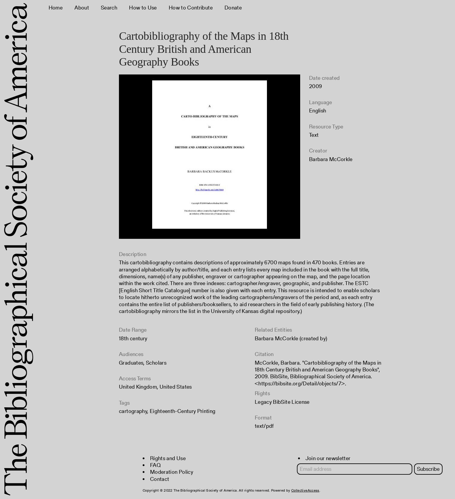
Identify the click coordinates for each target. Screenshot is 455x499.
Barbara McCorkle (331, 159)
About (81, 7)
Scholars (156, 362)
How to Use (143, 7)
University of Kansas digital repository (255, 311)
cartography (133, 411)
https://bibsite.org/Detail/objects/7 (299, 383)
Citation (264, 354)
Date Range (133, 329)
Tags (124, 402)
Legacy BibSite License (282, 402)
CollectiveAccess (305, 490)
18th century (133, 338)
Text (314, 135)
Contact (159, 479)
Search (109, 7)
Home (56, 7)
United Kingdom (138, 386)
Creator (318, 150)
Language (320, 102)
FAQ (155, 465)
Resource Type (326, 126)
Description (132, 254)
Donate (233, 7)
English (317, 110)
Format (263, 417)
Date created (324, 77)
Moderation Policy (171, 472)
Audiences (131, 354)
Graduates (131, 362)
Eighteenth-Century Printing (183, 411)
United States (176, 386)
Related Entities (273, 329)
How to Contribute (191, 7)
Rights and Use (168, 458)
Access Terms (135, 378)
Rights (262, 393)
